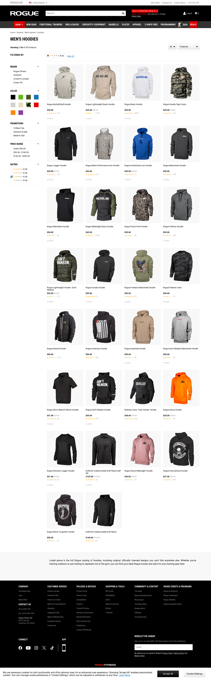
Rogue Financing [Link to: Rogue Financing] (112, 604)
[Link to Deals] (193, 24)
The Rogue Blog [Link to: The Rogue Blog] (141, 604)
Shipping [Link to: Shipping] (50, 608)
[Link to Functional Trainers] (51, 24)
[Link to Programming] (168, 24)
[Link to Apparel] (137, 24)
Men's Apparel (30, 33)
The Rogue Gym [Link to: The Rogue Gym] (141, 617)
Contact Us (167, 3)
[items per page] (172, 47)
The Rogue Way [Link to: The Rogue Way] (24, 591)
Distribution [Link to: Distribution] (81, 626)
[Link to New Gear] (31, 24)
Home (12, 33)
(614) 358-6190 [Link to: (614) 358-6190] (24, 609)
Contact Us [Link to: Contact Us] (51, 626)
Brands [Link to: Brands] (108, 608)
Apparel (20, 33)
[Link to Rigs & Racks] (72, 24)
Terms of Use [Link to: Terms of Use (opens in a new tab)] (179, 653)
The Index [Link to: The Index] (138, 591)
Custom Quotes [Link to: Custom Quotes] (53, 591)
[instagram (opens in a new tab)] (36, 647)
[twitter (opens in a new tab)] (44, 647)
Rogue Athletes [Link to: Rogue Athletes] (169, 600)
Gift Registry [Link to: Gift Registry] (110, 595)
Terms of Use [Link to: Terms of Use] (81, 595)
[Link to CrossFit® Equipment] (93, 24)
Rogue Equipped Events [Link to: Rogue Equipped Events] (173, 604)
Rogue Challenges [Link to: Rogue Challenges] (170, 595)
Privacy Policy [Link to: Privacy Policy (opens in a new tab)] (167, 653)
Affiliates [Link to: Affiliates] (138, 613)
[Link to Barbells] (114, 24)
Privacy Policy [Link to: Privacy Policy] (81, 591)
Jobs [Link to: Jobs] (20, 595)
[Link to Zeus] (183, 24)
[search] (86, 13)
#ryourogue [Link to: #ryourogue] (139, 600)
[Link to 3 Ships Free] (151, 24)
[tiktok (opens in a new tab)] (52, 647)
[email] (164, 647)
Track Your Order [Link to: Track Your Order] (53, 600)
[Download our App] (63, 647)
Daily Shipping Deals (145, 11)
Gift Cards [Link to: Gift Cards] (109, 591)
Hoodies (40, 33)
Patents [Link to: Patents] (79, 604)
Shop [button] (18, 24)
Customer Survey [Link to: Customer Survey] (54, 621)
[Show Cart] (196, 13)
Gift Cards (155, 3)
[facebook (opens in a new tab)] (20, 647)
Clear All (70, 56)
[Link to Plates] (125, 24)
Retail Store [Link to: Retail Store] (22, 600)
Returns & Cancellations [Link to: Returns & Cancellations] (56, 604)
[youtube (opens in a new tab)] (28, 647)
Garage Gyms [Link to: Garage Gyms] (140, 608)
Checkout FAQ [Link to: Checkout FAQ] (52, 595)
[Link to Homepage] (25, 13)
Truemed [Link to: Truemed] (109, 613)
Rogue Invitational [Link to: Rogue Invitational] (171, 591)
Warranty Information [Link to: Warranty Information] (84, 613)
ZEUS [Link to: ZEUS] (108, 600)
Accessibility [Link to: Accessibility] (81, 600)
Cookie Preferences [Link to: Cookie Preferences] (83, 630)
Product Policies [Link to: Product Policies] (82, 608)
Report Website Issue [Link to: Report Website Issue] (55, 617)
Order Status (180, 3)
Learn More (124, 675)
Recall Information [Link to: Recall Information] (83, 617)
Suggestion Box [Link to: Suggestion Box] (53, 613)
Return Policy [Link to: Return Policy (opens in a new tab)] (140, 656)
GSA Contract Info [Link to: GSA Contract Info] (83, 621)
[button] (123, 13)
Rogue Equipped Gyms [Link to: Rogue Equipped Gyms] (143, 595)
